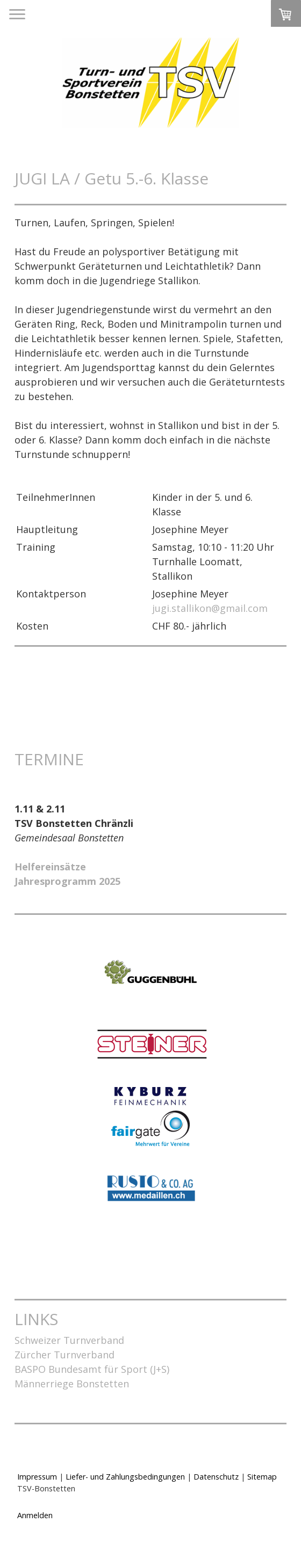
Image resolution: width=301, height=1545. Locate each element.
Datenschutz (216, 1477)
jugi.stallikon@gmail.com (210, 608)
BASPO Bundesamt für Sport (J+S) (92, 1369)
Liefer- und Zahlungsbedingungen (125, 1477)
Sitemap (262, 1477)
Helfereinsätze (50, 866)
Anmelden (35, 1515)
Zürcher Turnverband (64, 1354)
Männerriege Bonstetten (72, 1383)
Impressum (37, 1477)
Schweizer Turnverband (69, 1340)
